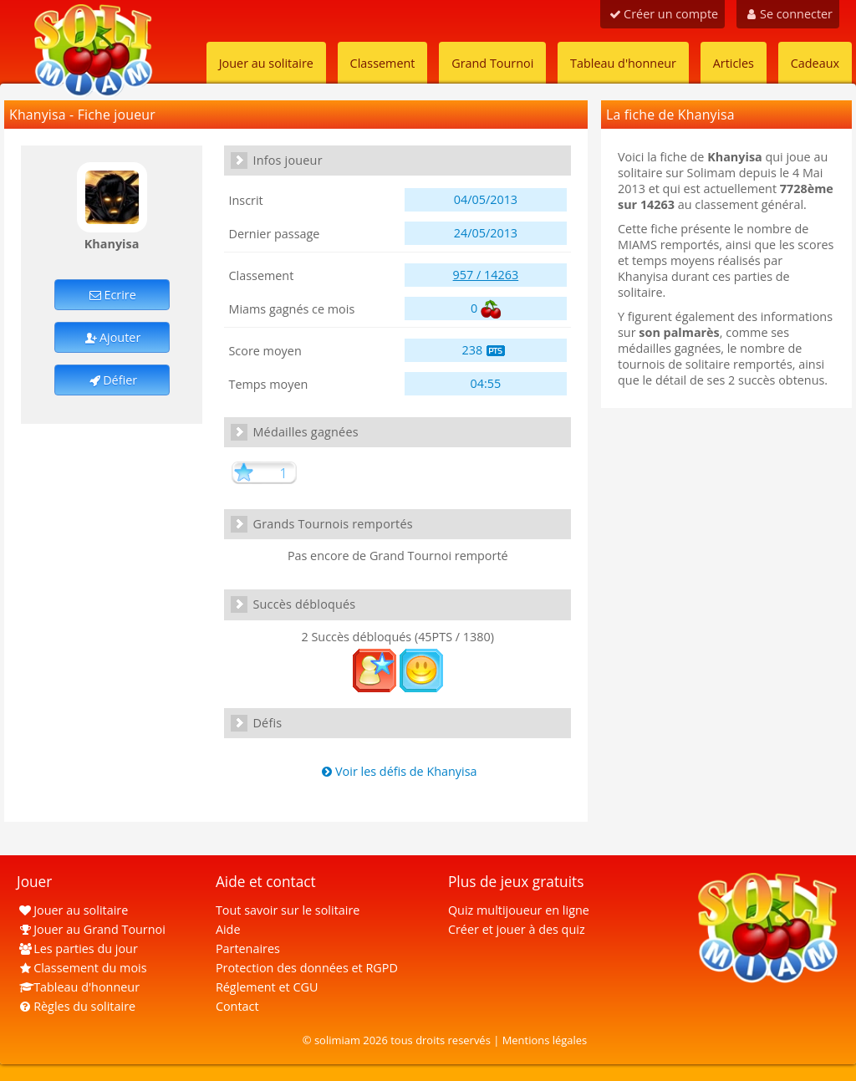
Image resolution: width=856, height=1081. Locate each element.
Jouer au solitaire (266, 63)
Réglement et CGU (267, 987)
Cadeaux (815, 63)
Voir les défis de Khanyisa (397, 771)
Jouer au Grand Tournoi (91, 929)
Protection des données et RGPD (307, 968)
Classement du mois (82, 968)
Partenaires (248, 948)
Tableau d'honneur (623, 63)
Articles (733, 63)
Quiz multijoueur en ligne (518, 910)
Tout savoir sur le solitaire (287, 910)
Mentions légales (545, 1040)
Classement (382, 63)
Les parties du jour (77, 948)
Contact (237, 1006)
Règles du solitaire (76, 1006)
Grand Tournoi (492, 63)
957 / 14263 (486, 275)
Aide (228, 929)
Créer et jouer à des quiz (516, 929)
